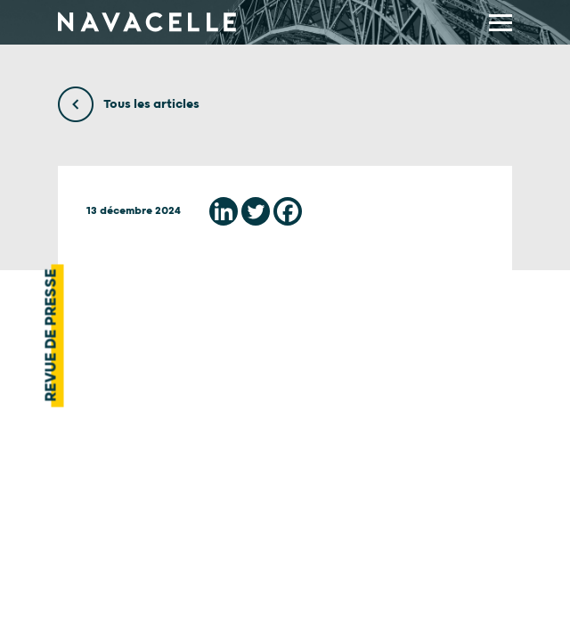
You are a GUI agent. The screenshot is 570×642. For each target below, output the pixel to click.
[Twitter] (255, 211)
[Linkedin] (223, 211)
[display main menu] (500, 22)
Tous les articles (129, 104)
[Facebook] (287, 211)
